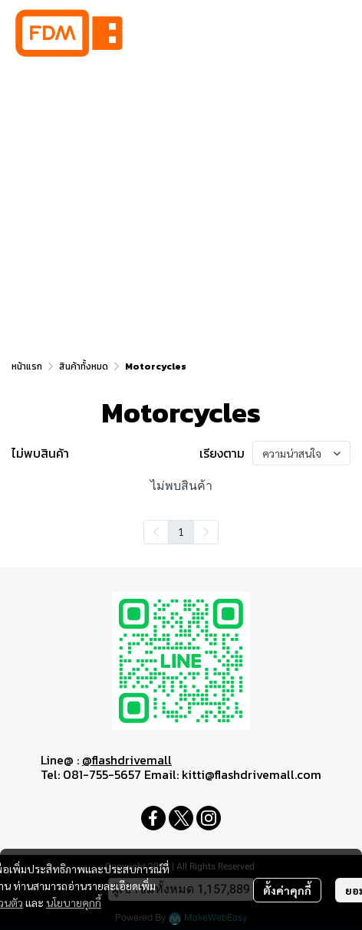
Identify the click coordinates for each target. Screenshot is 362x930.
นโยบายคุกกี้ (73, 902)
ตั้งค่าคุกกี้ (287, 890)
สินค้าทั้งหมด (83, 366)
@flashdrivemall (127, 760)
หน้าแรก (27, 366)
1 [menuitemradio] (181, 531)
